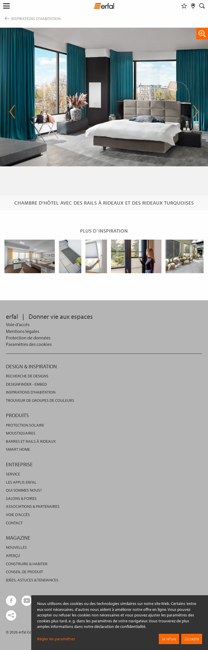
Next (195, 111)
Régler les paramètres (56, 638)
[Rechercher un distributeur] (193, 6)
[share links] (11, 615)
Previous (12, 111)
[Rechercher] (202, 6)
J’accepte (191, 638)
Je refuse (169, 638)
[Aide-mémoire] (184, 6)
